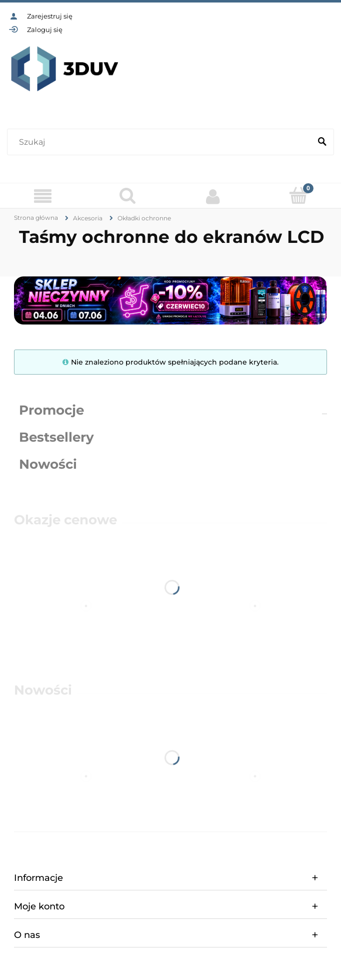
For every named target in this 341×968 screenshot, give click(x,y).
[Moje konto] (213, 196)
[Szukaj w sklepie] (161, 142)
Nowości (48, 464)
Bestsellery (56, 437)
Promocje (51, 410)
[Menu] (43, 196)
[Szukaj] (322, 142)
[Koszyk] (299, 195)
